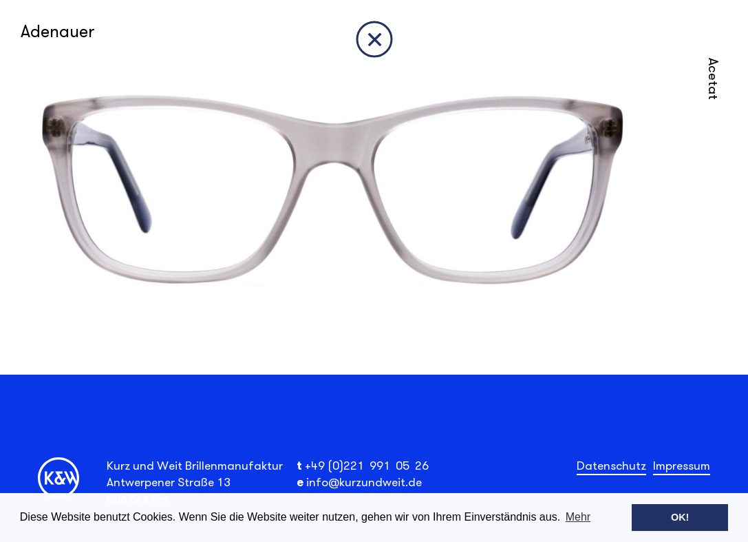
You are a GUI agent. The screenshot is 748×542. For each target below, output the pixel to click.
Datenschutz (611, 465)
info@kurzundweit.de (364, 482)
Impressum (681, 465)
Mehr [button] (578, 517)
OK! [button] (680, 517)
